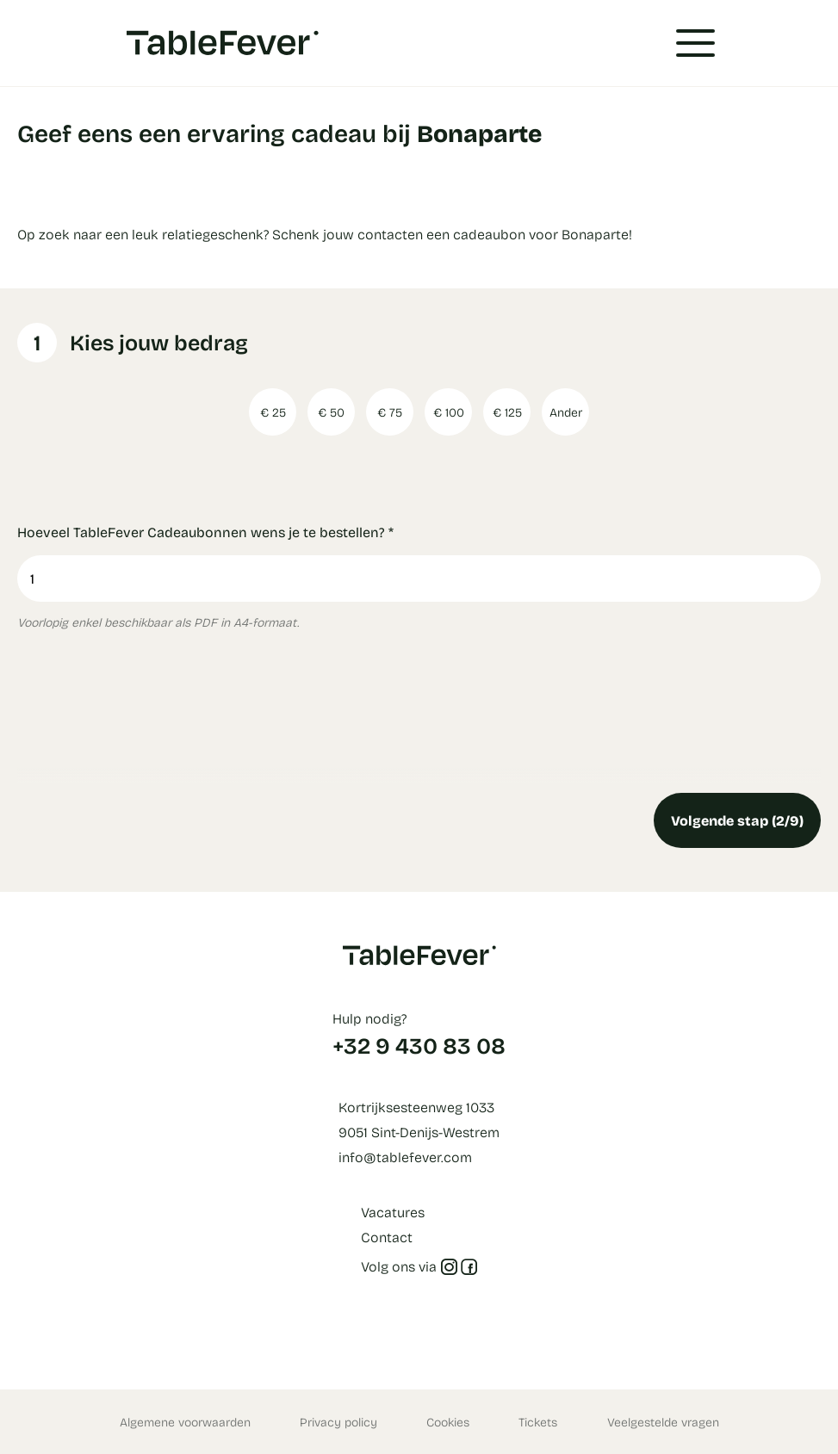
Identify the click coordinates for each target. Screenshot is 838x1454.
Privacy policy (338, 1422)
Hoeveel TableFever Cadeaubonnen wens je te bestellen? (205, 531)
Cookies (447, 1422)
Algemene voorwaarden (185, 1422)
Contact (387, 1237)
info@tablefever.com (405, 1156)
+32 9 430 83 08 (419, 1045)
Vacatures (393, 1212)
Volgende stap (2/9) (737, 820)
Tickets (537, 1422)
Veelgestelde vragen (663, 1422)
